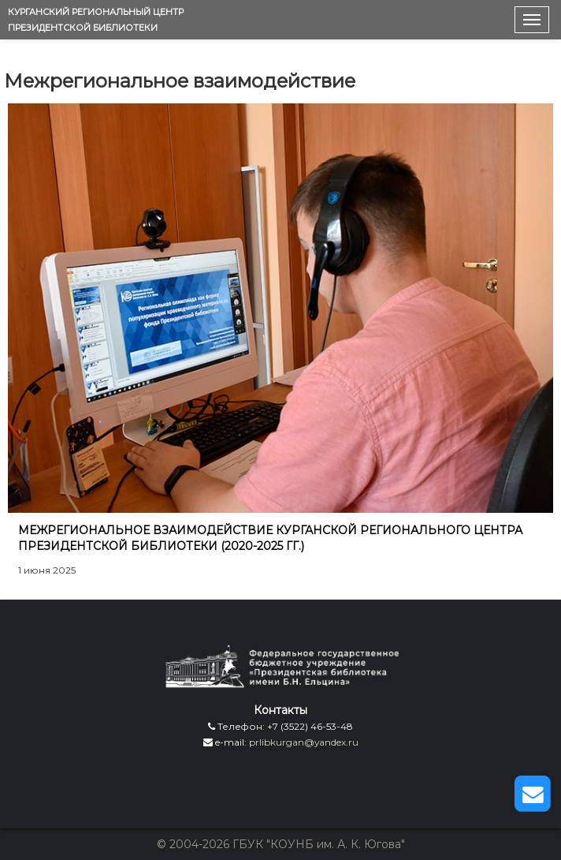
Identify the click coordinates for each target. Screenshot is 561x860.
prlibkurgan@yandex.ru (304, 742)
